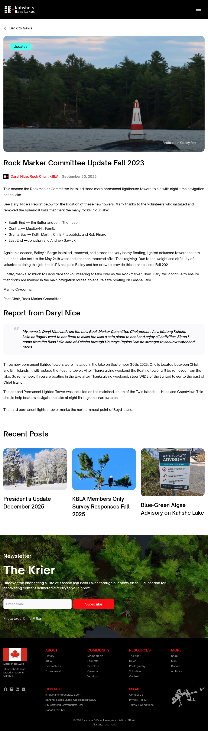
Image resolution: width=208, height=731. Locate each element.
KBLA (48, 661)
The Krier (134, 655)
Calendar (93, 671)
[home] (20, 9)
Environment (53, 671)
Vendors (92, 676)
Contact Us (136, 694)
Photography (137, 666)
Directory (93, 666)
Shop (174, 655)
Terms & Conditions (141, 704)
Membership (95, 655)
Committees (53, 666)
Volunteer (135, 671)
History (49, 655)
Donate (175, 666)
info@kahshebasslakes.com (63, 694)
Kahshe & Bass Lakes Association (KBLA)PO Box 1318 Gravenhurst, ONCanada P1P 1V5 (71, 705)
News (132, 661)
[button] (199, 9)
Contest (134, 676)
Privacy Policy (137, 699)
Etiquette (93, 661)
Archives (176, 671)
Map (174, 661)
